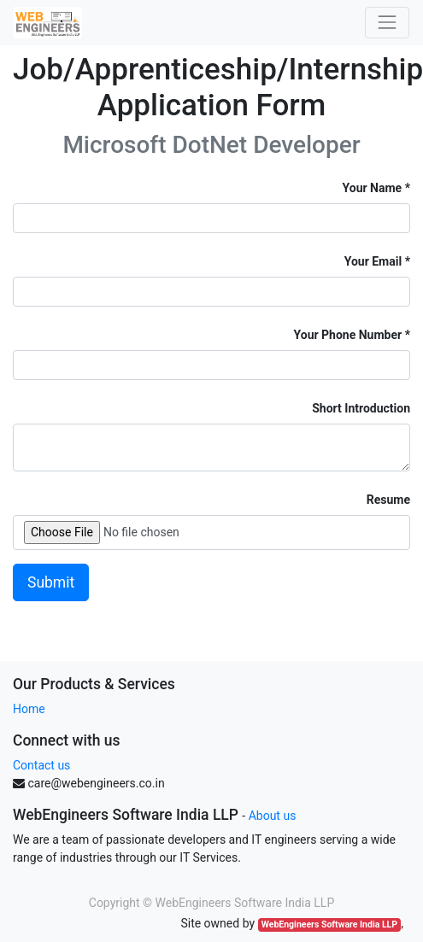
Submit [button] (50, 582)
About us (273, 815)
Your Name (372, 188)
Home (29, 709)
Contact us (41, 765)
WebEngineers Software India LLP (329, 924)
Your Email (373, 261)
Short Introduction (361, 408)
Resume (388, 499)
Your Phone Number (348, 335)
